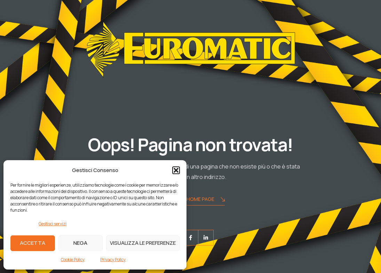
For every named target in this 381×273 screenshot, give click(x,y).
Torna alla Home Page (191, 199)
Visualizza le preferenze (143, 243)
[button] (176, 170)
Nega (80, 243)
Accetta (32, 243)
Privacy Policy (113, 260)
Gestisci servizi (52, 224)
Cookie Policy (73, 260)
